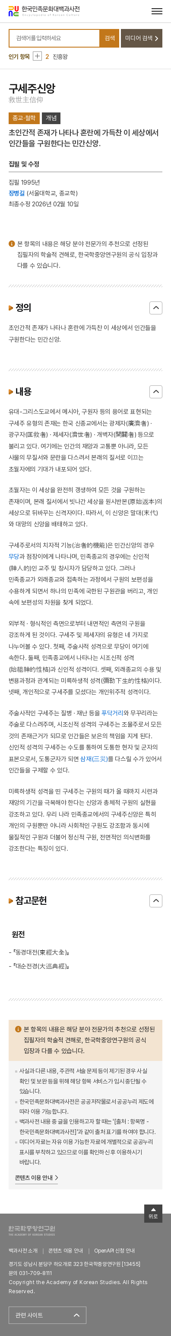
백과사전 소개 (23, 1250)
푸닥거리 (112, 713)
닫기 (155, 307)
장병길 (17, 193)
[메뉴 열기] (157, 11)
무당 (14, 556)
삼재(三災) (94, 759)
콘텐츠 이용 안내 (34, 1177)
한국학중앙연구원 (32, 1231)
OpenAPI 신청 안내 (114, 1250)
